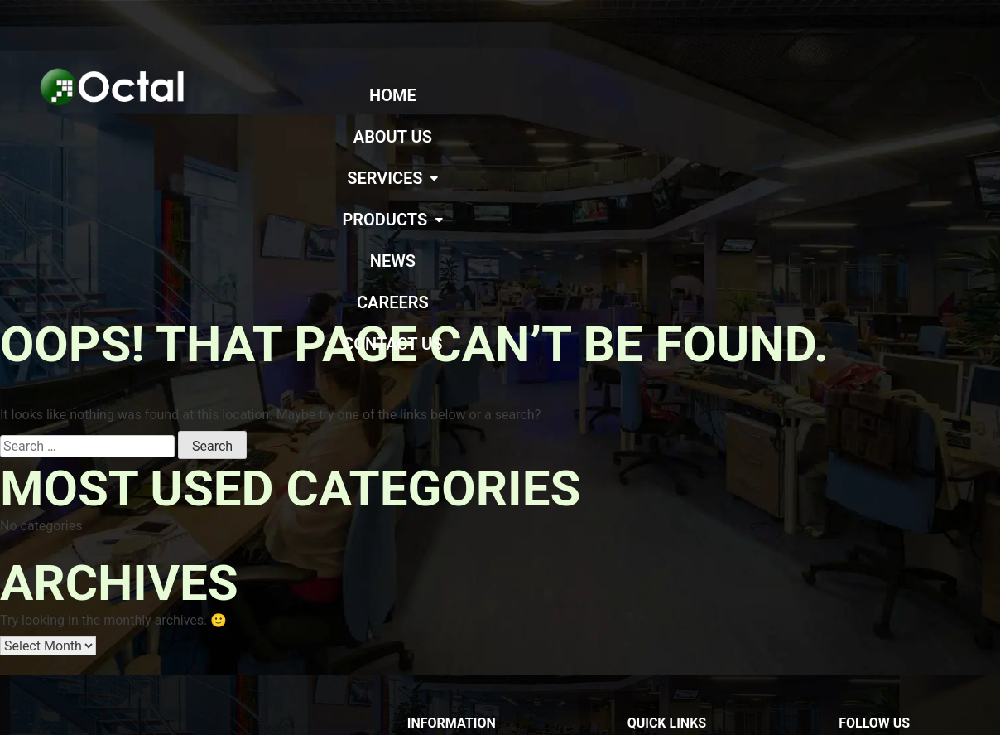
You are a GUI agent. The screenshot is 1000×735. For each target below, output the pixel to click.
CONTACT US (660, 137)
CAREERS (904, 95)
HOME (404, 95)
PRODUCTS (723, 95)
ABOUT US (492, 95)
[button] (602, 95)
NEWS (821, 95)
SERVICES (601, 95)
